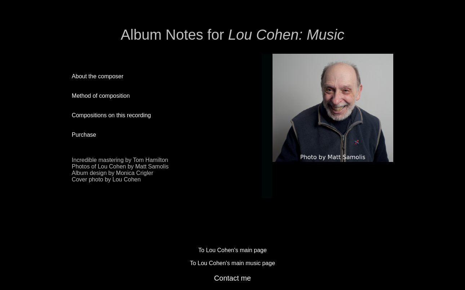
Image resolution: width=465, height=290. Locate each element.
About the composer (97, 76)
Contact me (232, 278)
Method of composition (101, 96)
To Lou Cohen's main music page (232, 263)
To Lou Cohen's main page (232, 250)
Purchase (84, 135)
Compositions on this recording (111, 115)
